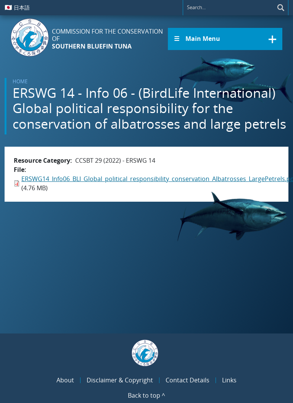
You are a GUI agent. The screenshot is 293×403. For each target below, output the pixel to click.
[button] (225, 39)
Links (229, 380)
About (65, 380)
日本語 (17, 7)
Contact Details (187, 380)
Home (20, 81)
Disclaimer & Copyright (120, 380)
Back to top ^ (146, 395)
